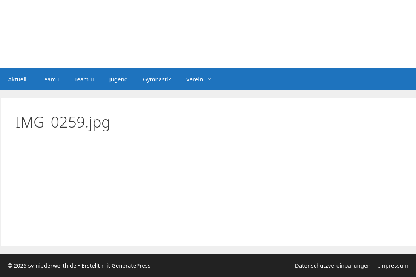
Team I (50, 79)
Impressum (393, 265)
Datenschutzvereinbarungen (333, 265)
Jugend (118, 79)
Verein (203, 79)
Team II (84, 79)
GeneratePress (131, 265)
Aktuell (17, 79)
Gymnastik (157, 79)
